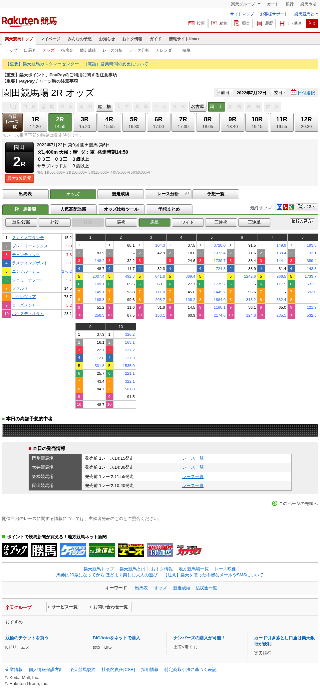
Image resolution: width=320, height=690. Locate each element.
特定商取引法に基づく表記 (190, 669)
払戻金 (67, 50)
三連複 (220, 222)
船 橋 (104, 106)
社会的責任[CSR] (118, 669)
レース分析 (113, 50)
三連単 (254, 222)
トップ (11, 50)
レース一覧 (193, 458)
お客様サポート (274, 14)
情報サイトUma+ (184, 39)
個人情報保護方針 (46, 669)
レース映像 (225, 568)
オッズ (49, 50)
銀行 (290, 4)
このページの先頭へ (298, 503)
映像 (186, 50)
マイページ (50, 39)
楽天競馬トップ (19, 39)
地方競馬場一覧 (193, 568)
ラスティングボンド (30, 263)
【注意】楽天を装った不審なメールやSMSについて (213, 574)
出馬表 (30, 50)
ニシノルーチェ (26, 271)
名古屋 (197, 106)
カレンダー (166, 50)
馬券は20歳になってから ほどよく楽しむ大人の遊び (107, 574)
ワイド (187, 222)
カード (273, 4)
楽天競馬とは (306, 14)
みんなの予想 (80, 39)
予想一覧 (215, 193)
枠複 (54, 222)
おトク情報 (132, 39)
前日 (225, 92)
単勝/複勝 (21, 222)
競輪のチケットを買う (27, 637)
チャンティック (26, 254)
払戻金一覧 (206, 587)
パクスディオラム (28, 313)
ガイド (155, 39)
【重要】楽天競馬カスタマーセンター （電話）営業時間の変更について (76, 63)
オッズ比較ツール (121, 209)
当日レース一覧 (12, 122)
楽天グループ (243, 4)
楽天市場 (308, 4)
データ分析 (139, 50)
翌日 (278, 92)
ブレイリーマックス (30, 246)
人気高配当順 (73, 209)
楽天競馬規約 (83, 669)
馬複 (121, 222)
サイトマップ (242, 14)
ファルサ (20, 288)
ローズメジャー (26, 305)
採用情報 (150, 669)
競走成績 (88, 50)
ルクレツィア (24, 296)
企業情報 (14, 669)
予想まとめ (169, 209)
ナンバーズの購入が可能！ (199, 637)
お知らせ (107, 39)
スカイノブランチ (28, 237)
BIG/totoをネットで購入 (116, 637)
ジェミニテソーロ (28, 280)
